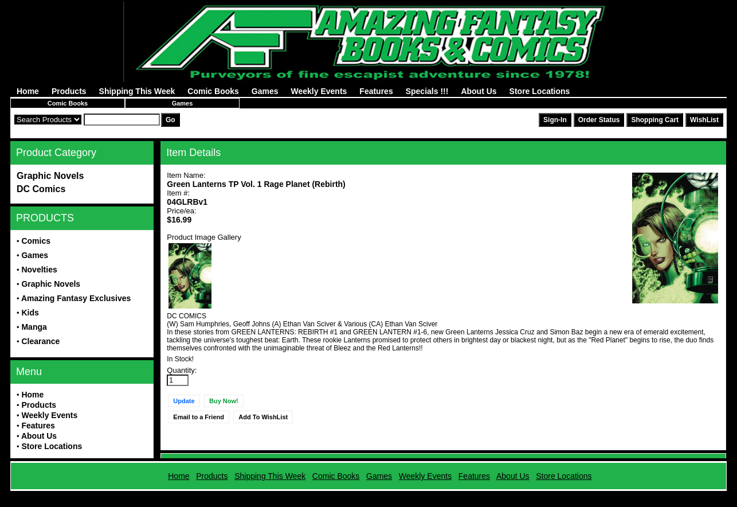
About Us (478, 91)
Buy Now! (223, 400)
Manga (33, 327)
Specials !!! (427, 91)
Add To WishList (263, 417)
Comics (35, 240)
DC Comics (41, 189)
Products (69, 91)
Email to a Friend (198, 417)
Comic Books (212, 91)
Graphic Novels (50, 176)
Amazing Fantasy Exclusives (76, 298)
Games (265, 91)
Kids (29, 312)
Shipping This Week (137, 91)
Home (28, 91)
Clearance (40, 341)
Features (376, 91)
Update (183, 400)
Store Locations (539, 91)
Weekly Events (319, 91)
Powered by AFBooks (368, 495)
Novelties (39, 269)
